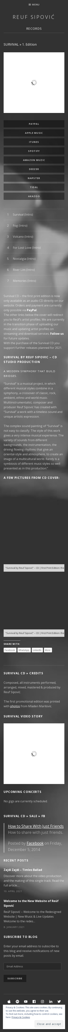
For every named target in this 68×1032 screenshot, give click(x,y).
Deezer (34, 169)
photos (15, 706)
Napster (34, 178)
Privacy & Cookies (21, 1017)
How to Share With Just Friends (36, 826)
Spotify (34, 151)
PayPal (34, 123)
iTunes (34, 142)
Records (34, 28)
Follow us (57, 334)
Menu (36, 4)
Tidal (34, 187)
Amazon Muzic (34, 160)
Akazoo (34, 196)
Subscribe (14, 978)
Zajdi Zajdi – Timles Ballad (23, 870)
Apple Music (34, 132)
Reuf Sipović (34, 17)
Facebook (35, 843)
